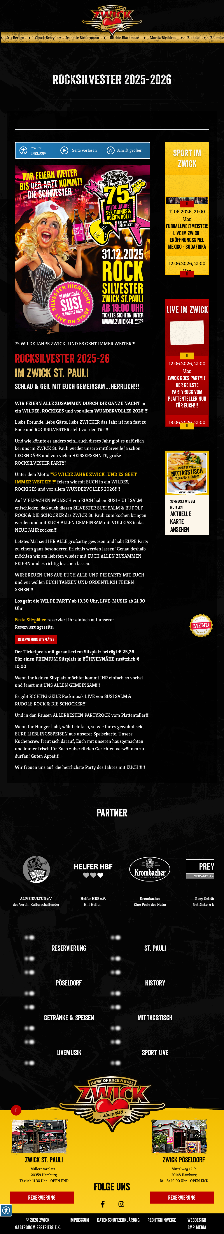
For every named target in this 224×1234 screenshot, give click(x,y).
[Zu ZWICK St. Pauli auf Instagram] (128, 1204)
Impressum (79, 1220)
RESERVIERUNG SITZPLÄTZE (36, 639)
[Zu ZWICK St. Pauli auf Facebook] (96, 1204)
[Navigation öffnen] (201, 625)
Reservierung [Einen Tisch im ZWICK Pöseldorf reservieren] (182, 1197)
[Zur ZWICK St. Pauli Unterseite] (39, 1136)
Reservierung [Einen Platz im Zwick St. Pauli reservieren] (42, 1197)
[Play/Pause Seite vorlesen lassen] (64, 150)
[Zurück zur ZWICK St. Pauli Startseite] (112, 1103)
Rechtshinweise (161, 1220)
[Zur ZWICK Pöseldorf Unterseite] (179, 1136)
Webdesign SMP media (196, 1223)
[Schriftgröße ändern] (111, 150)
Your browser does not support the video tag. (187, 332)
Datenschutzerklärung (118, 1220)
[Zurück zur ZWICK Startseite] (112, 20)
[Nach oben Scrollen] (16, 1110)
